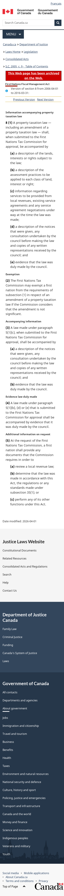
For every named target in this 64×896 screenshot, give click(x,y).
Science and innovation (17, 830)
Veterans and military (16, 846)
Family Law (10, 629)
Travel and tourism (15, 734)
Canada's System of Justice (20, 653)
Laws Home (12, 52)
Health (7, 758)
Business (8, 742)
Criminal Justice (12, 637)
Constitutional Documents (20, 550)
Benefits (8, 750)
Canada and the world (17, 814)
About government (15, 708)
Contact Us (10, 590)
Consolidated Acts (17, 59)
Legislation (31, 52)
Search (7, 574)
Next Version (45, 99)
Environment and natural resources (26, 774)
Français (56, 3)
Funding (8, 645)
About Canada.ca (16, 877)
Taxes (6, 766)
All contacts (10, 692)
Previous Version (24, 99)
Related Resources (14, 558)
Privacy (43, 881)
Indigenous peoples (15, 838)
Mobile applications (36, 873)
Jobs (5, 718)
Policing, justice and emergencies (24, 798)
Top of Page (14, 886)
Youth (6, 854)
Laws (6, 661)
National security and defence (22, 782)
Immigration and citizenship (21, 726)
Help (6, 582)
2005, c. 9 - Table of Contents (26, 66)
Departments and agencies (20, 700)
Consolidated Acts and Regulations (25, 566)
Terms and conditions (20, 881)
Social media (11, 873)
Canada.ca (9, 44)
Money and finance (15, 822)
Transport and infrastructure (21, 806)
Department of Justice (33, 44)
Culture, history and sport (19, 790)
